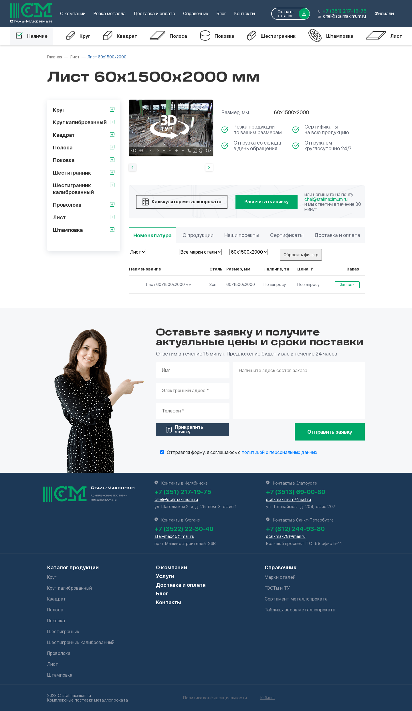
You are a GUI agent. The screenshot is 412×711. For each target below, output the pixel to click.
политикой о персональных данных (279, 452)
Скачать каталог (294, 13)
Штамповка (330, 36)
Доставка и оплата (154, 13)
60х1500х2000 (240, 284)
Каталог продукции (73, 567)
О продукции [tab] (198, 235)
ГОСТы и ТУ (277, 588)
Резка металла (110, 13)
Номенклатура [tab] (152, 235)
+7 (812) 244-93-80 (295, 529)
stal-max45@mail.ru (174, 536)
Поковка (217, 36)
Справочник (196, 13)
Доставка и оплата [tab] (337, 235)
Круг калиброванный (69, 588)
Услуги (165, 576)
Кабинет (267, 698)
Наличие (31, 36)
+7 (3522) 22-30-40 (183, 529)
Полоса (168, 36)
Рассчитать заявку (266, 201)
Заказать (347, 285)
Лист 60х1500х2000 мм (161, 284)
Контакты (244, 13)
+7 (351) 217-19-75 (344, 11)
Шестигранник (271, 36)
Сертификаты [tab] (287, 235)
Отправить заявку (329, 432)
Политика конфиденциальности (215, 698)
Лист (384, 36)
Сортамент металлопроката (296, 599)
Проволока (58, 653)
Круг (78, 36)
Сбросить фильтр (301, 254)
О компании (73, 13)
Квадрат (120, 36)
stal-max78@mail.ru (286, 536)
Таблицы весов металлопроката (300, 610)
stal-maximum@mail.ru (288, 499)
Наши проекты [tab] (241, 235)
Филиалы (384, 13)
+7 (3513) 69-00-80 (295, 492)
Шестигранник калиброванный (80, 642)
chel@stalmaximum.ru (344, 16)
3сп (212, 284)
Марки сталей (280, 577)
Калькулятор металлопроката (181, 202)
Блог (221, 13)
